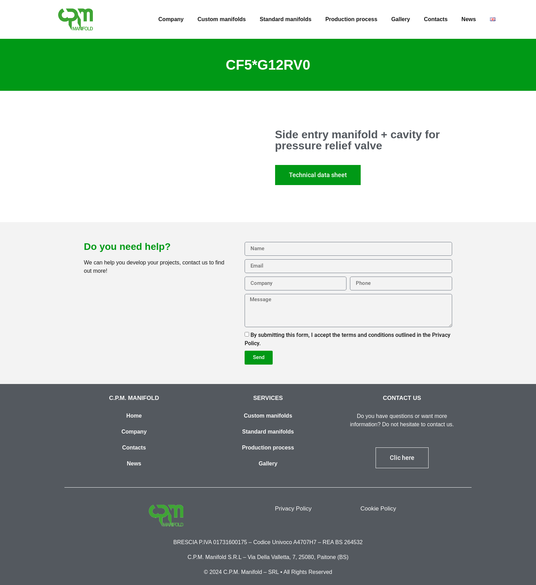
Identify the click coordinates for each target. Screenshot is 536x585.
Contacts (435, 19)
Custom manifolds (221, 19)
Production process (351, 19)
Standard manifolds (285, 19)
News (469, 19)
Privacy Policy (293, 508)
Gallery (400, 19)
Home (134, 416)
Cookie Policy (378, 508)
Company (171, 19)
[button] (318, 175)
